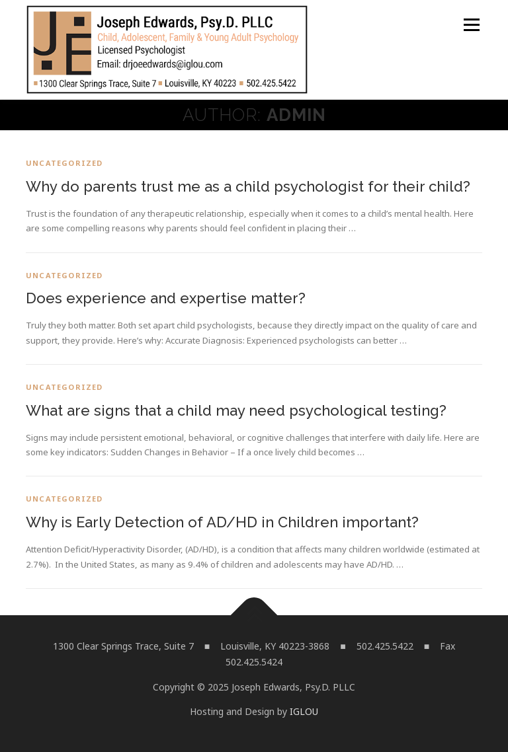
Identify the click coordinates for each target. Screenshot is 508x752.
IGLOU (304, 711)
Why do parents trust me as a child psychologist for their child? (248, 186)
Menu (471, 24)
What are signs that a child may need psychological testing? (236, 410)
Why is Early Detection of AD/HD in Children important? (222, 522)
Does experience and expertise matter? (166, 298)
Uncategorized (64, 163)
